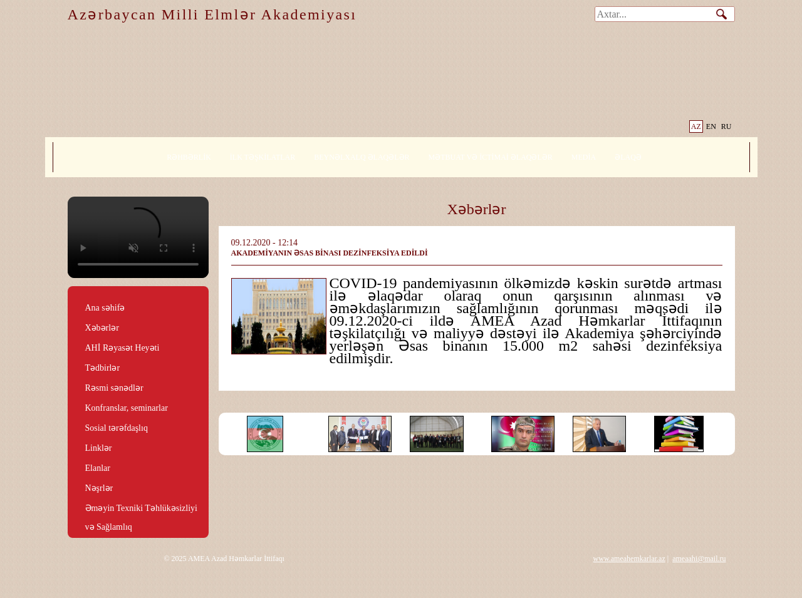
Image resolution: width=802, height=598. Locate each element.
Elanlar (97, 468)
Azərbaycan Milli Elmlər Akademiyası (212, 14)
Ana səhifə (105, 307)
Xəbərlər (102, 328)
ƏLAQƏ (628, 157)
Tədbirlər (102, 368)
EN (711, 126)
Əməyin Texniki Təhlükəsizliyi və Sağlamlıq (141, 508)
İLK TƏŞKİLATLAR (262, 157)
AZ (696, 126)
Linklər (98, 448)
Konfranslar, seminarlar (126, 408)
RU (726, 126)
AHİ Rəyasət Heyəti (122, 348)
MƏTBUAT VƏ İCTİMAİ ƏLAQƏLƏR (491, 157)
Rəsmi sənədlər (114, 388)
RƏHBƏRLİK (189, 157)
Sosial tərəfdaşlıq (116, 428)
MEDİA (583, 157)
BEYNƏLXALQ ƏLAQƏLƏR (361, 157)
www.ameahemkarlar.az (629, 558)
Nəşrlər (99, 488)
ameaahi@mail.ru (699, 558)
